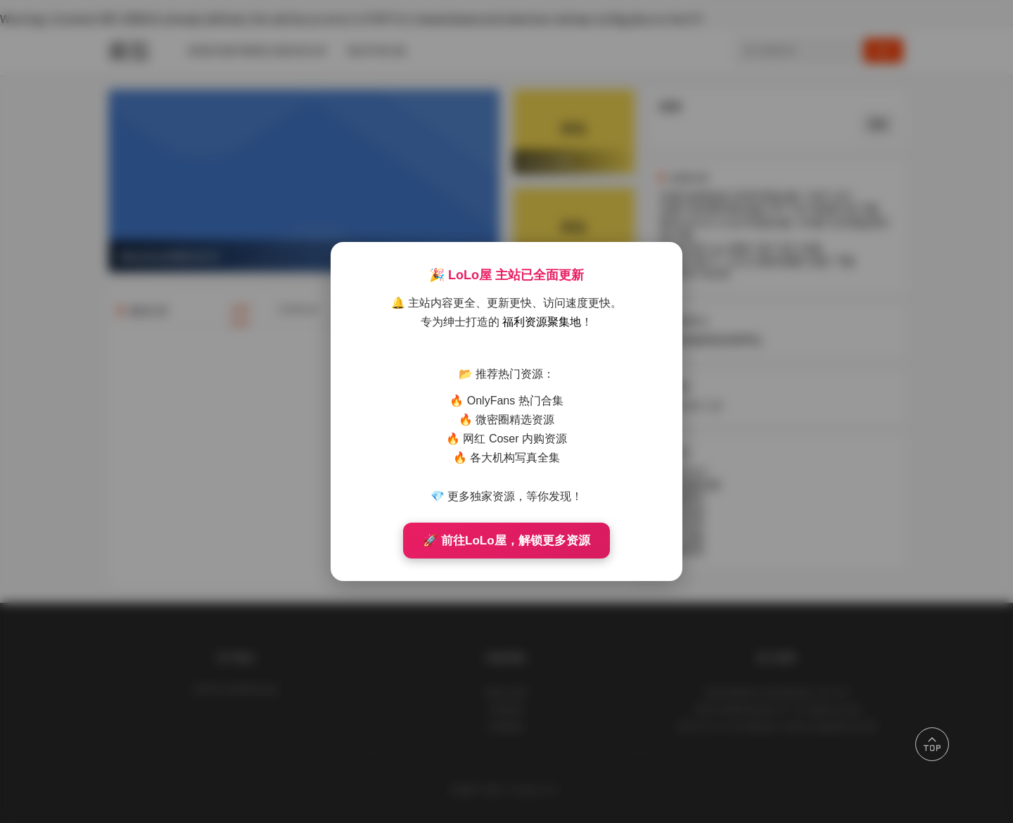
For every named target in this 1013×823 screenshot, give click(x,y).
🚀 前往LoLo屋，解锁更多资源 (506, 540)
